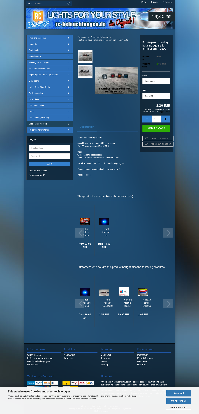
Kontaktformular (145, 358)
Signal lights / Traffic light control (43, 74)
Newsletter (142, 361)
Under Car (33, 44)
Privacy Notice (102, 399)
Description (87, 126)
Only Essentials (178, 401)
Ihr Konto (105, 358)
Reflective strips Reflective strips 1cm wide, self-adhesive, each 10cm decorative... (147, 302)
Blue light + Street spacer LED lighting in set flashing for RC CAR (86, 232)
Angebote (68, 358)
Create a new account (38, 170)
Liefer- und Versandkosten (40, 358)
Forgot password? (37, 175)
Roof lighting (34, 50)
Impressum (142, 355)
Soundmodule (35, 56)
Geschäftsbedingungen (38, 361)
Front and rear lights (37, 38)
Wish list (168, 2)
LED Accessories (36, 105)
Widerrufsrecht (34, 355)
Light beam (34, 81)
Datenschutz (33, 364)
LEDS (31, 111)
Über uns (141, 364)
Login (50, 164)
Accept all (179, 393)
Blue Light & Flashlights (39, 62)
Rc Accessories (36, 93)
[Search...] (29, 3)
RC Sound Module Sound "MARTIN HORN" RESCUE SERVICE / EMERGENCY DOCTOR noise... (127, 302)
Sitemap (105, 364)
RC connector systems (39, 130)
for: (144, 90)
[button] (143, 2)
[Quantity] (156, 119)
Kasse (103, 361)
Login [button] (154, 2)
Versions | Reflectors (38, 124)
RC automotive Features (39, 68)
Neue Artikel (69, 355)
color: (145, 75)
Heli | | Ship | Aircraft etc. (39, 87)
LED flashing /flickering (39, 117)
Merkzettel (106, 355)
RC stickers (34, 99)
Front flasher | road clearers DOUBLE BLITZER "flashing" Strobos (106, 232)
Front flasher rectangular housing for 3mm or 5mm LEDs (107, 302)
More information (178, 407)
